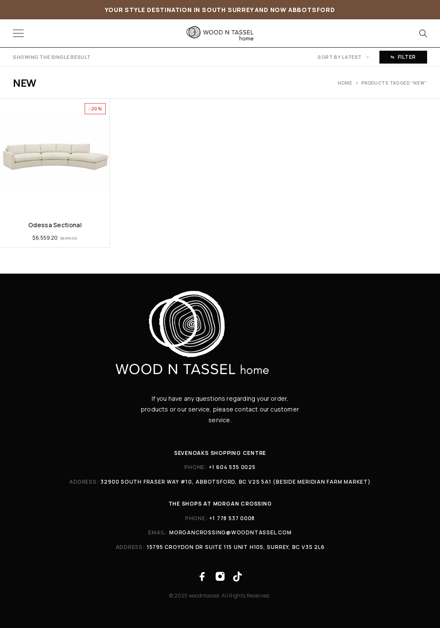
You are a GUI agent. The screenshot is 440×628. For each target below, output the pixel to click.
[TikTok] (238, 576)
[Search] (423, 33)
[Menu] (18, 33)
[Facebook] (202, 576)
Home (345, 83)
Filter (403, 57)
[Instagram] (220, 576)
